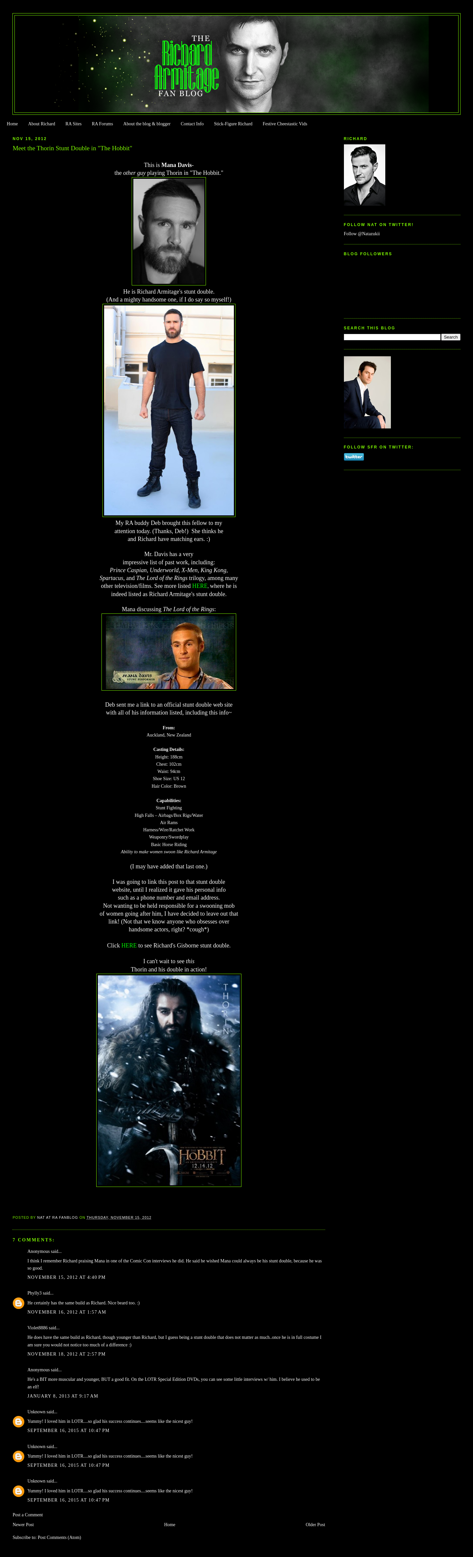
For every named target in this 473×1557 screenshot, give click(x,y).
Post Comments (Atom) (59, 1537)
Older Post (315, 1524)
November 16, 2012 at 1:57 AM (66, 1312)
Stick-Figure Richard (233, 123)
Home (12, 123)
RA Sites (73, 123)
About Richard (41, 123)
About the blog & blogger (146, 123)
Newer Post (23, 1524)
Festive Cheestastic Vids (285, 123)
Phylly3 (34, 1293)
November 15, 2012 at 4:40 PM (66, 1277)
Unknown (36, 1411)
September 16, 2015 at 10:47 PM (68, 1430)
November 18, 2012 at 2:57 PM (66, 1354)
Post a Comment (27, 1514)
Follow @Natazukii (362, 233)
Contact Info (192, 123)
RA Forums (102, 123)
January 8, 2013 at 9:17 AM (62, 1396)
